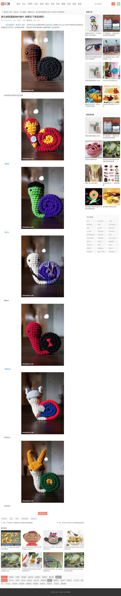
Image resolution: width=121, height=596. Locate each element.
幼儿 (36, 4)
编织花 (100, 241)
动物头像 (100, 231)
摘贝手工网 (8, 12)
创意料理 (100, 234)
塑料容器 (111, 251)
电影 (33, 25)
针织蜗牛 (33, 518)
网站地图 (68, 592)
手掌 (88, 221)
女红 (58, 4)
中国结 (17, 577)
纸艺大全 (36, 580)
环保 (52, 4)
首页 (18, 4)
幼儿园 (23, 580)
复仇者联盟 (10, 25)
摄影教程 (35, 583)
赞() (42, 513)
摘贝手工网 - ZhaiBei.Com (58, 592)
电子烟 (100, 228)
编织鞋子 (51, 577)
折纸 (41, 4)
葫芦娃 (89, 241)
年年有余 (111, 231)
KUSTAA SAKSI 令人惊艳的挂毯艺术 (73, 522)
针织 (60, 25)
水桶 (110, 221)
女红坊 (15, 12)
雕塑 (63, 4)
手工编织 (23, 12)
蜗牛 (23, 25)
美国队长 (8, 369)
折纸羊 (111, 248)
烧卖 (110, 234)
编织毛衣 (30, 577)
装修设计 (49, 583)
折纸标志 (89, 251)
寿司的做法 (112, 224)
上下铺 (89, 231)
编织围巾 (44, 577)
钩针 (19, 25)
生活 (69, 4)
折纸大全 (29, 580)
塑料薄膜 (89, 224)
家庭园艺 (28, 583)
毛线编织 (23, 577)
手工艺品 (76, 580)
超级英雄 (49, 25)
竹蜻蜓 (89, 248)
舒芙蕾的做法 (91, 234)
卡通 (52, 27)
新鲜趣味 (63, 583)
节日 (23, 4)
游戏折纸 (100, 248)
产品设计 (56, 583)
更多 (79, 4)
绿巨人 (7, 232)
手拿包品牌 (90, 238)
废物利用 (43, 580)
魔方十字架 (101, 251)
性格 (99, 224)
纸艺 (47, 4)
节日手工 (11, 580)
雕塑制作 (56, 580)
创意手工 (69, 580)
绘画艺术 (42, 583)
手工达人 (7, 583)
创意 (74, 4)
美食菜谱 (21, 583)
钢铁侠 (7, 163)
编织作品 (31, 12)
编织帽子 (37, 577)
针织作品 (4, 518)
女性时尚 (14, 583)
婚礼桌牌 (100, 221)
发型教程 (100, 238)
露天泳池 (111, 228)
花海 (88, 228)
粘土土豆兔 (112, 238)
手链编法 (11, 577)
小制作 (30, 4)
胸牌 (99, 245)
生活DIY (62, 580)
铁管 (110, 245)
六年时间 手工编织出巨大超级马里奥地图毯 (19, 522)
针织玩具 (89, 245)
